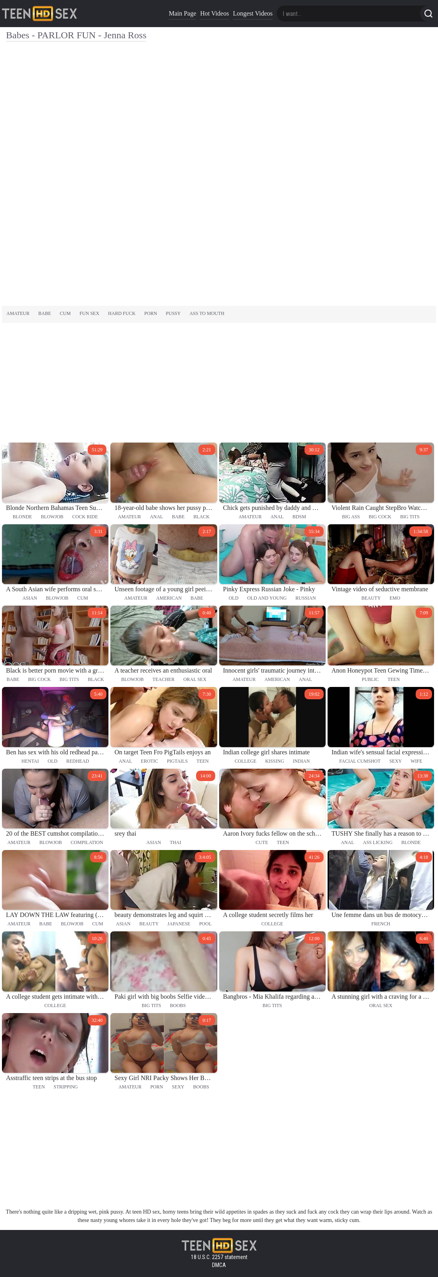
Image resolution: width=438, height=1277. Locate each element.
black (201, 516)
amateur (17, 313)
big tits (410, 516)
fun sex (89, 313)
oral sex (194, 679)
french (380, 924)
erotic (149, 761)
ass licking (378, 842)
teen (393, 679)
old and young (267, 598)
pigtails (177, 761)
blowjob (52, 516)
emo (394, 598)
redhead (77, 761)
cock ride (85, 516)
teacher (164, 679)
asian (29, 598)
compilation (87, 842)
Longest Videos (253, 13)
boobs (178, 1005)
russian (305, 598)
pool (205, 924)
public (370, 679)
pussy (173, 313)
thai (175, 842)
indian (301, 761)
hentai (30, 761)
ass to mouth (206, 313)
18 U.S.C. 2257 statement (219, 1257)
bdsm (299, 516)
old (234, 598)
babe (44, 313)
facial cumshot (360, 761)
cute (261, 842)
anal (156, 516)
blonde (22, 516)
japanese (179, 924)
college (246, 761)
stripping (66, 1087)
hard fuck (122, 313)
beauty (371, 598)
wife (416, 761)
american (169, 598)
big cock (380, 516)
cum (65, 313)
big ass (351, 516)
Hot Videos (214, 13)
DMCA (219, 1265)
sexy (395, 761)
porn (150, 313)
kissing (274, 761)
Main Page (182, 13)
